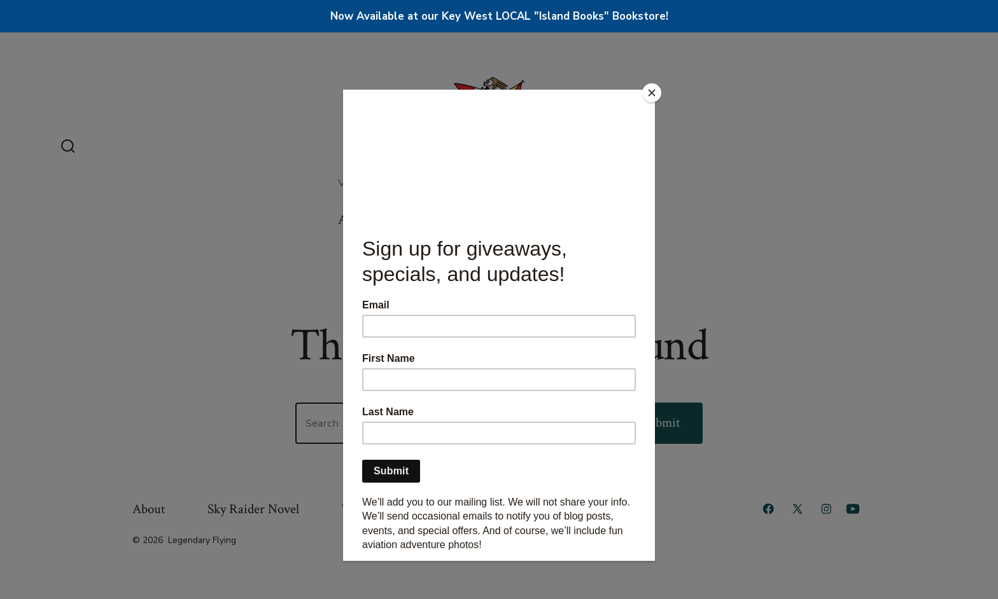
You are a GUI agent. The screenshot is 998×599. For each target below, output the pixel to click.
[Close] (651, 92)
